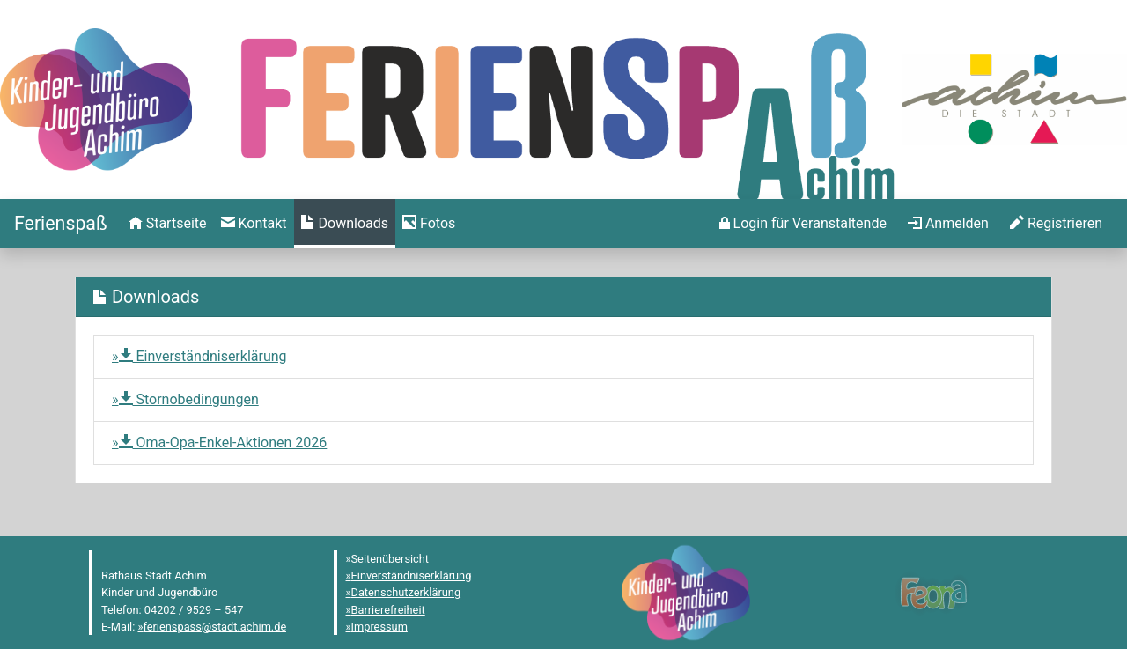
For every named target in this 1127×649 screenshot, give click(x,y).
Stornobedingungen (189, 399)
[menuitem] (168, 223)
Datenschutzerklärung (406, 592)
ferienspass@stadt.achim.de (214, 626)
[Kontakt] (254, 223)
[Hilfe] (428, 223)
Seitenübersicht (390, 558)
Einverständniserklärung (203, 356)
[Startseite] (60, 223)
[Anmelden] (803, 223)
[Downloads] (344, 223)
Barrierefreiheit (388, 609)
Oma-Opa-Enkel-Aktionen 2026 (223, 442)
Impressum (379, 626)
